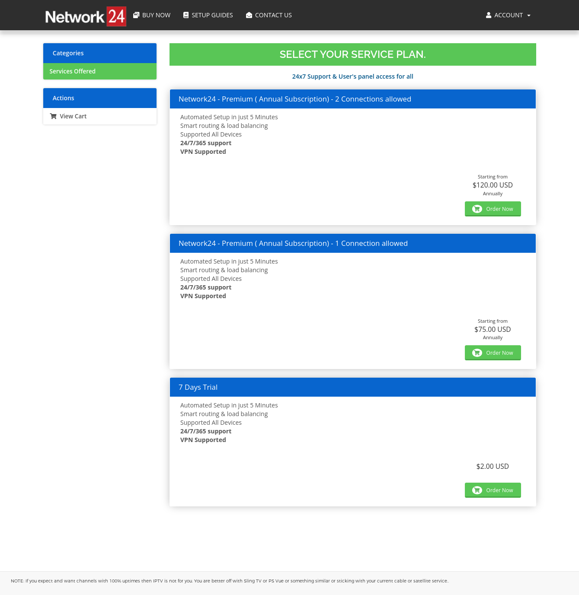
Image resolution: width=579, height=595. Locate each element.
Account (508, 15)
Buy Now (151, 15)
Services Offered (73, 71)
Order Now (492, 209)
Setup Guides (208, 15)
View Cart (68, 116)
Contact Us (269, 15)
